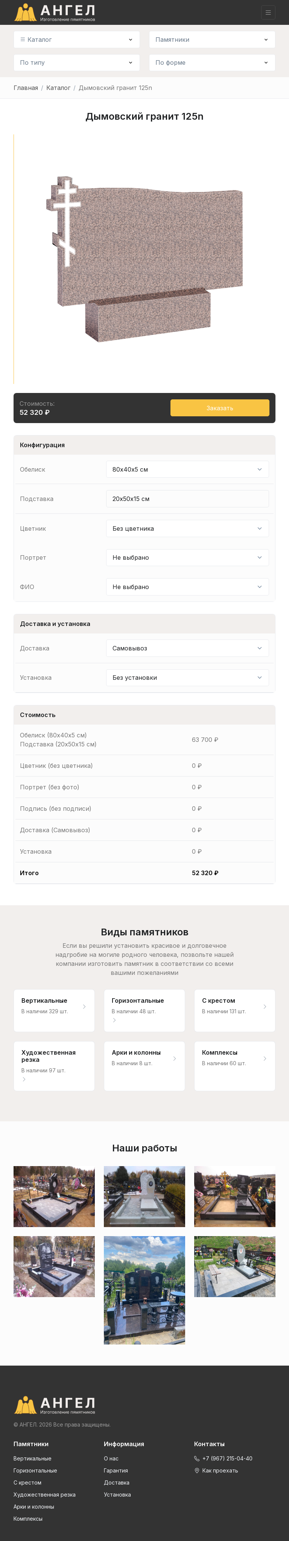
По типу (32, 62)
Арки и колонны (34, 1506)
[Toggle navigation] (268, 12)
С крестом (27, 1482)
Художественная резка (45, 1494)
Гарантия (116, 1470)
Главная (26, 87)
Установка (117, 1494)
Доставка (116, 1482)
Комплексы (28, 1518)
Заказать (220, 408)
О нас (111, 1458)
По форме (170, 62)
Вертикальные (33, 1458)
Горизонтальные (35, 1470)
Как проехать (216, 1470)
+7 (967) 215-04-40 (223, 1458)
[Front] (144, 1405)
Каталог (36, 39)
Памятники (172, 39)
